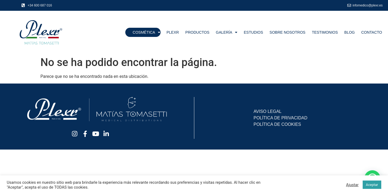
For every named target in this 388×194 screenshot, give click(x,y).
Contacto (371, 32)
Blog (349, 32)
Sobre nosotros (287, 32)
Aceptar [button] (372, 185)
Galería (226, 32)
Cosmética (146, 32)
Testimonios (325, 32)
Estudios (253, 32)
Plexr (173, 32)
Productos (197, 32)
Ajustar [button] (352, 184)
